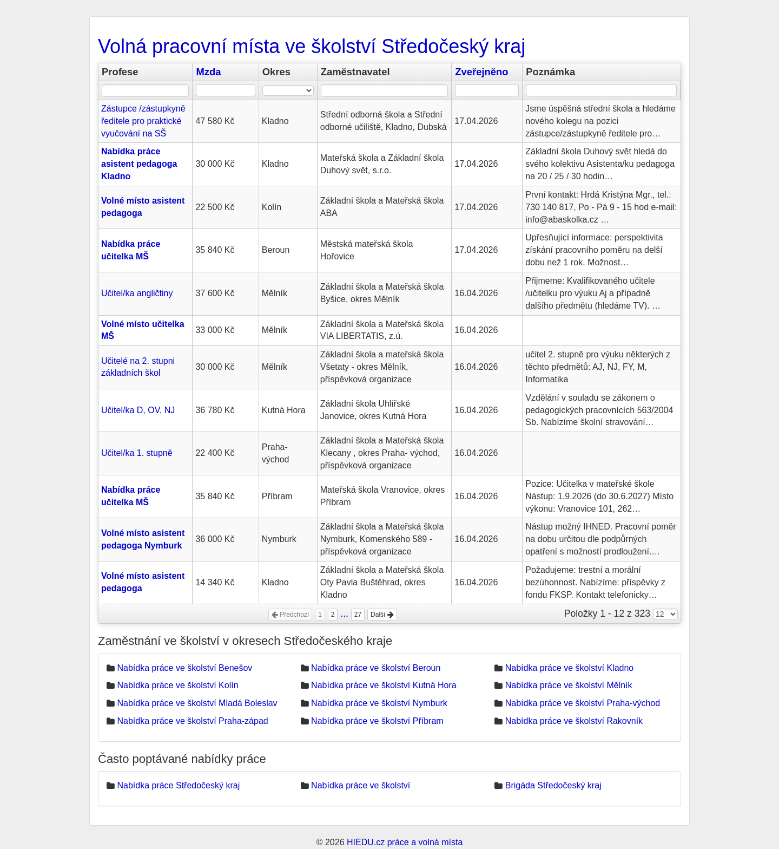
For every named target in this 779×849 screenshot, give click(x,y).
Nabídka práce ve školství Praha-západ (192, 721)
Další (382, 614)
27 (357, 614)
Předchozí (290, 614)
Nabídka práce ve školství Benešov (184, 667)
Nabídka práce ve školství (360, 785)
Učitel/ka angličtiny (137, 293)
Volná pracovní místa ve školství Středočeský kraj (311, 46)
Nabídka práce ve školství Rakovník (574, 721)
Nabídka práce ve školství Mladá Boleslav (197, 703)
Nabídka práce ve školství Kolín (177, 685)
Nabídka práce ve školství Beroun (375, 667)
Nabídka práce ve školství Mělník (568, 685)
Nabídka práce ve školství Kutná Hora (384, 685)
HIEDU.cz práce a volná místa (405, 842)
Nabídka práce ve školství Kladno (569, 667)
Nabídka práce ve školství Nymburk (379, 703)
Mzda (208, 71)
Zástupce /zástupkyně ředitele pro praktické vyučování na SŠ (143, 121)
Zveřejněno (481, 71)
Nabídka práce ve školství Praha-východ (582, 703)
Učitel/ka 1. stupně (137, 453)
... (344, 613)
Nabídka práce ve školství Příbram (377, 721)
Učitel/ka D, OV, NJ (138, 410)
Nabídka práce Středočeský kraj (178, 785)
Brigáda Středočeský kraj (553, 785)
